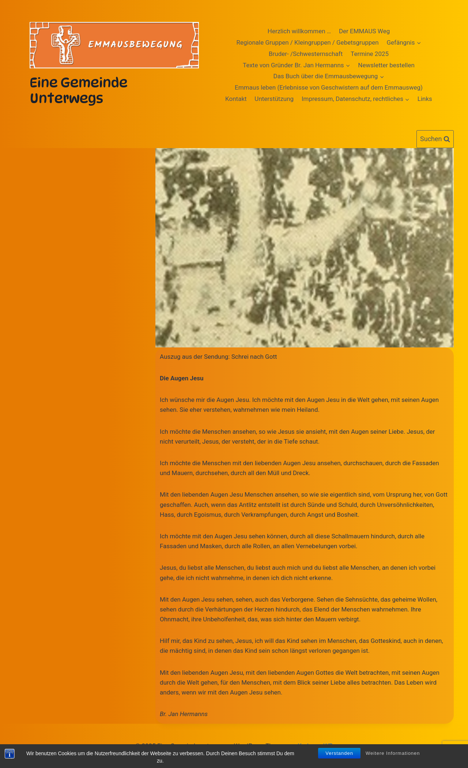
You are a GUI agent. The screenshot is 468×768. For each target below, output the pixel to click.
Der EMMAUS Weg (364, 31)
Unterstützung (274, 98)
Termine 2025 (370, 53)
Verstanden (339, 754)
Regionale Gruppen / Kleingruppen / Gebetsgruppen (308, 42)
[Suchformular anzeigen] (435, 139)
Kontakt (236, 98)
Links (425, 98)
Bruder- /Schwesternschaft (306, 53)
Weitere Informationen (393, 754)
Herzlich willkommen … (299, 31)
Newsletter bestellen (386, 65)
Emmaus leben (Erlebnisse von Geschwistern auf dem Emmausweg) (329, 87)
